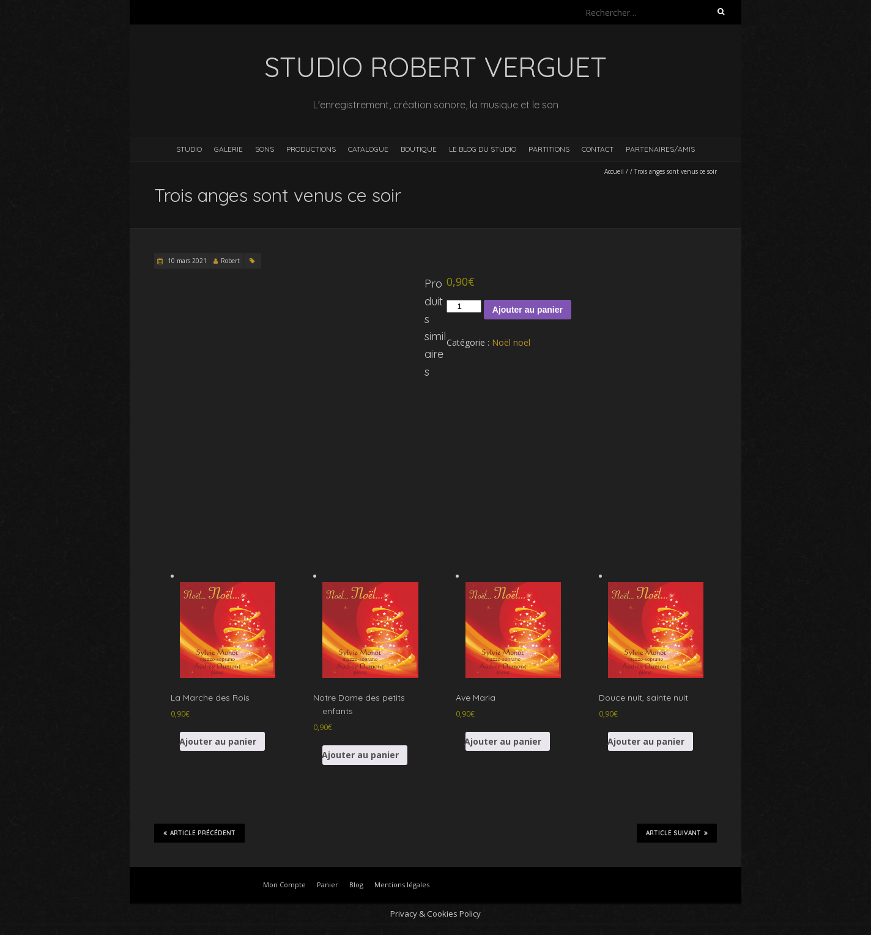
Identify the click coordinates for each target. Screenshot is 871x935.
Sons (264, 149)
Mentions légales (401, 884)
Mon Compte (284, 884)
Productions (311, 149)
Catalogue (368, 149)
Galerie (228, 149)
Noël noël (511, 342)
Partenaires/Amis (660, 149)
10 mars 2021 (186, 260)
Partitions (548, 149)
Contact (597, 149)
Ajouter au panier (527, 310)
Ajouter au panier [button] (218, 741)
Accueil (614, 171)
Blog (356, 884)
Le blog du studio (482, 149)
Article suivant (677, 833)
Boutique (419, 149)
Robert (230, 260)
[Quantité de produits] (464, 306)
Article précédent (199, 833)
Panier (327, 884)
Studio (189, 149)
